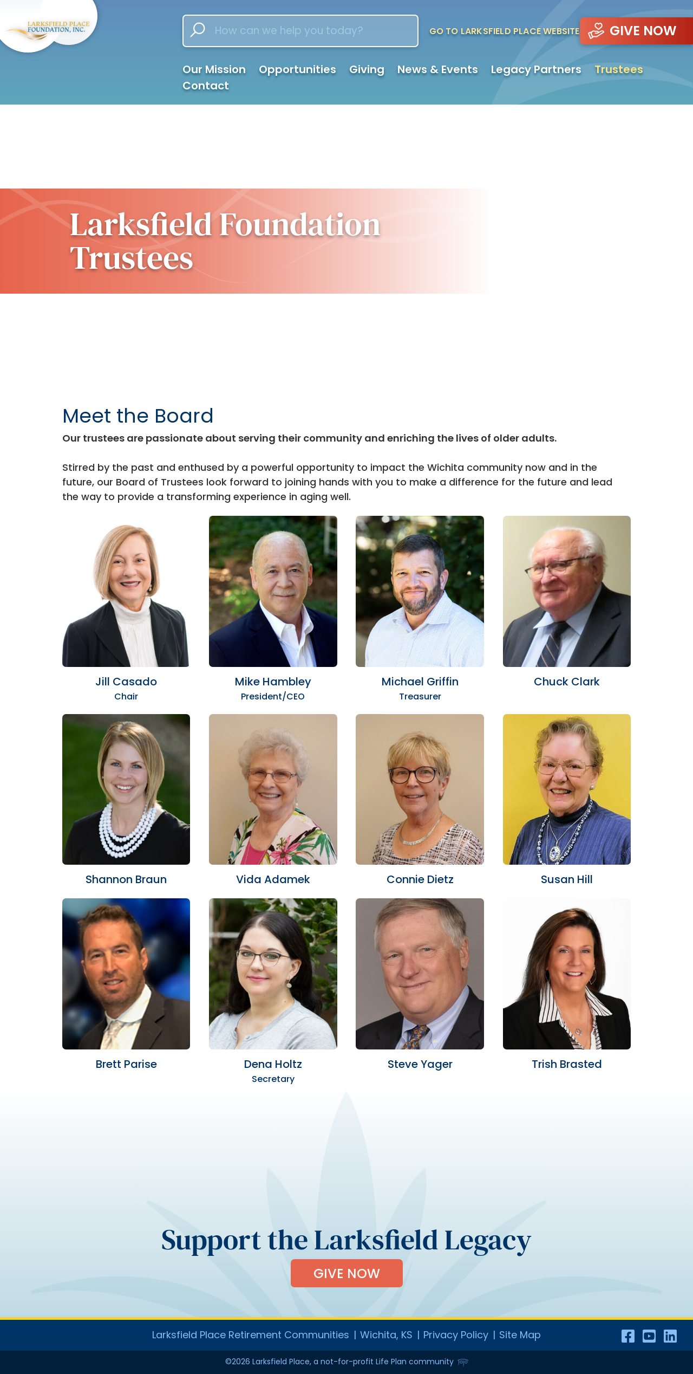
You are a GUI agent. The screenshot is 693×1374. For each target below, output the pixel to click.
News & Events (437, 69)
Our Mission (214, 69)
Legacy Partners (536, 69)
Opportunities (297, 69)
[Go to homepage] (81, 52)
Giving (366, 69)
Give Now (346, 1273)
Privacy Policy (455, 1334)
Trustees (618, 69)
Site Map (520, 1334)
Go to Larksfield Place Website (504, 31)
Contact (205, 85)
